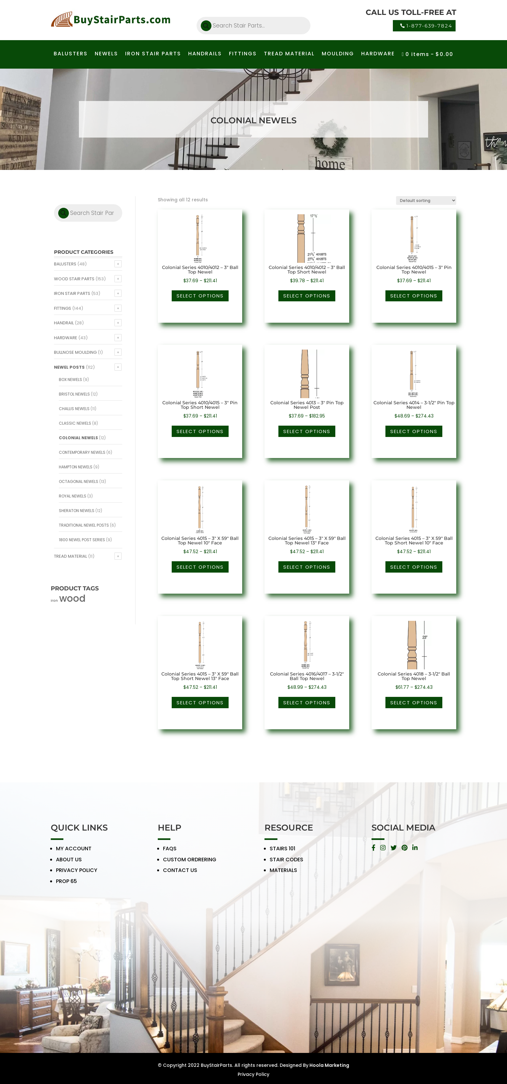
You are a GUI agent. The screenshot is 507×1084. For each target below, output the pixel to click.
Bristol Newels (74, 394)
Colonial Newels (78, 438)
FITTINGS (243, 54)
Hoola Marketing (328, 1065)
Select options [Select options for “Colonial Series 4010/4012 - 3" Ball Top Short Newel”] (306, 295)
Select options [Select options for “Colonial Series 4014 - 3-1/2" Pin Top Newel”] (413, 431)
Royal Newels (72, 496)
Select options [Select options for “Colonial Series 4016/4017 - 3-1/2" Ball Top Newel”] (306, 702)
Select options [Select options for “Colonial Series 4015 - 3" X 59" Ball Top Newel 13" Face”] (306, 567)
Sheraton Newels (76, 510)
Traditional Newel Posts (84, 525)
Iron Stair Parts (72, 293)
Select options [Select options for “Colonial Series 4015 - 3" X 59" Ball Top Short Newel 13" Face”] (200, 702)
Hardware (65, 338)
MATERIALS (283, 875)
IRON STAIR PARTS (153, 54)
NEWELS (106, 54)
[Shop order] (426, 200)
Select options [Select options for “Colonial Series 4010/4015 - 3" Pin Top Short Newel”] (200, 431)
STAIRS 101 (282, 853)
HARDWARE (378, 54)
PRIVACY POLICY (76, 875)
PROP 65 (66, 886)
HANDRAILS (205, 54)
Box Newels (70, 379)
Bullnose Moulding (75, 352)
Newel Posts (69, 367)
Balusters (65, 264)
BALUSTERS (71, 54)
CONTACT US (180, 875)
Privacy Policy (253, 1074)
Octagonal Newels (78, 481)
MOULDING (338, 54)
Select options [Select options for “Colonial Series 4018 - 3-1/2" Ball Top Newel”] (413, 702)
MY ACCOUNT (74, 853)
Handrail (64, 323)
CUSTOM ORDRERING (189, 864)
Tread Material (70, 556)
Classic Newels (75, 423)
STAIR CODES (286, 864)
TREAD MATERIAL (289, 54)
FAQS (170, 853)
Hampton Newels (75, 467)
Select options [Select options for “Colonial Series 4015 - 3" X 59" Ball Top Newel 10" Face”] (200, 567)
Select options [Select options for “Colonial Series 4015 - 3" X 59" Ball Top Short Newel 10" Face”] (413, 567)
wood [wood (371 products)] (72, 598)
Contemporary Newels (82, 452)
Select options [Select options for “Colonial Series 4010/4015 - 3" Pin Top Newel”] (413, 295)
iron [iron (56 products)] (54, 600)
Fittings (62, 308)
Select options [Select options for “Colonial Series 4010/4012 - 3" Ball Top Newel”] (200, 295)
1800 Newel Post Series (82, 539)
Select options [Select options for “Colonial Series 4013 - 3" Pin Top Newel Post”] (306, 431)
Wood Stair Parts (74, 279)
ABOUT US (69, 864)
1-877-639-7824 (429, 26)
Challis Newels (74, 408)
